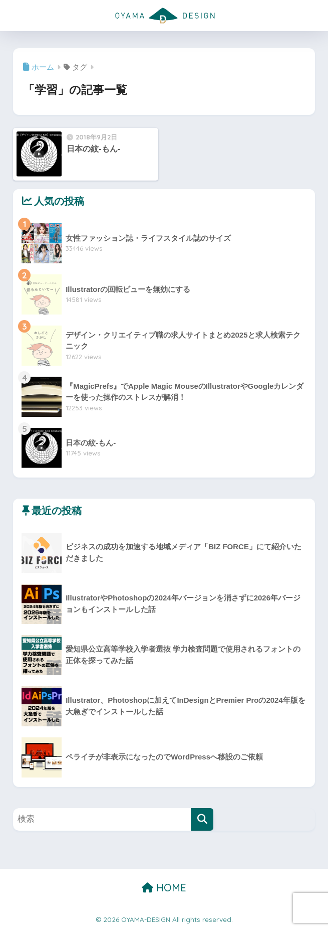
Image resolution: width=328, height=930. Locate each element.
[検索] (202, 819)
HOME (164, 887)
